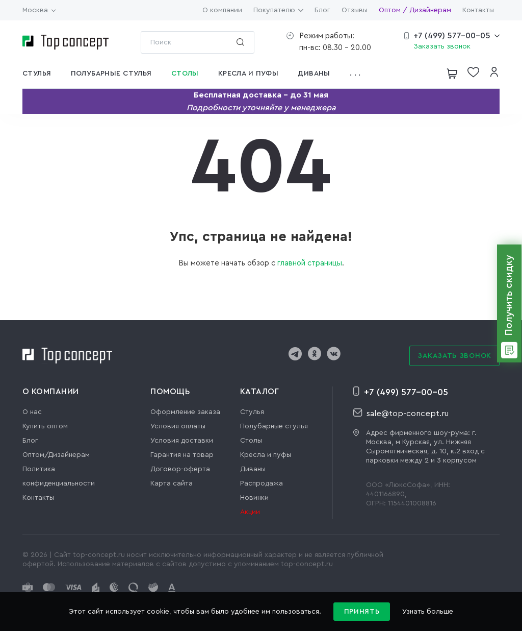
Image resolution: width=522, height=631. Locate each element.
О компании (222, 10)
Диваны (253, 469)
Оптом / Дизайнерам (415, 10)
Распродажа (261, 483)
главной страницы (309, 263)
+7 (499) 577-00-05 (451, 36)
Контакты (478, 10)
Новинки (254, 497)
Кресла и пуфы (265, 454)
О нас (32, 412)
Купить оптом (45, 426)
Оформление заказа (185, 412)
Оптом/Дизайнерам (56, 454)
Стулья (252, 412)
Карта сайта (171, 483)
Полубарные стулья (274, 426)
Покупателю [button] (278, 10)
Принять (362, 611)
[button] (358, 73)
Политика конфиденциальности (58, 476)
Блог (322, 10)
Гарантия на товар (182, 454)
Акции (250, 512)
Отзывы (355, 10)
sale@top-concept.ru (401, 413)
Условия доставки (181, 440)
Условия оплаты (177, 426)
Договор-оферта (180, 469)
